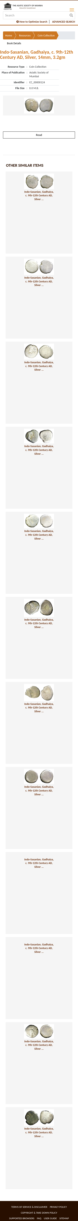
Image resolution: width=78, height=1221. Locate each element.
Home (8, 35)
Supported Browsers (21, 1218)
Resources (25, 35)
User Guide (50, 1218)
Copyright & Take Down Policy (39, 1212)
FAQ (39, 1218)
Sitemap (64, 1218)
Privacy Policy (58, 1206)
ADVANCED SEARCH (63, 21)
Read (39, 135)
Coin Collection (46, 35)
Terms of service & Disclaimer (29, 1206)
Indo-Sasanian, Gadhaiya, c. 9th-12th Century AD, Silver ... (39, 195)
